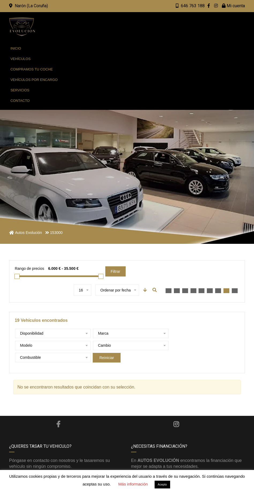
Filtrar (115, 271)
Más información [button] (133, 484)
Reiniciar (178, 345)
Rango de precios (29, 268)
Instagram (176, 412)
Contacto (20, 101)
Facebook (58, 412)
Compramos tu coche (31, 69)
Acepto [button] (162, 484)
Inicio (15, 48)
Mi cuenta (233, 5)
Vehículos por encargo (34, 80)
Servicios (19, 90)
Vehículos (20, 59)
